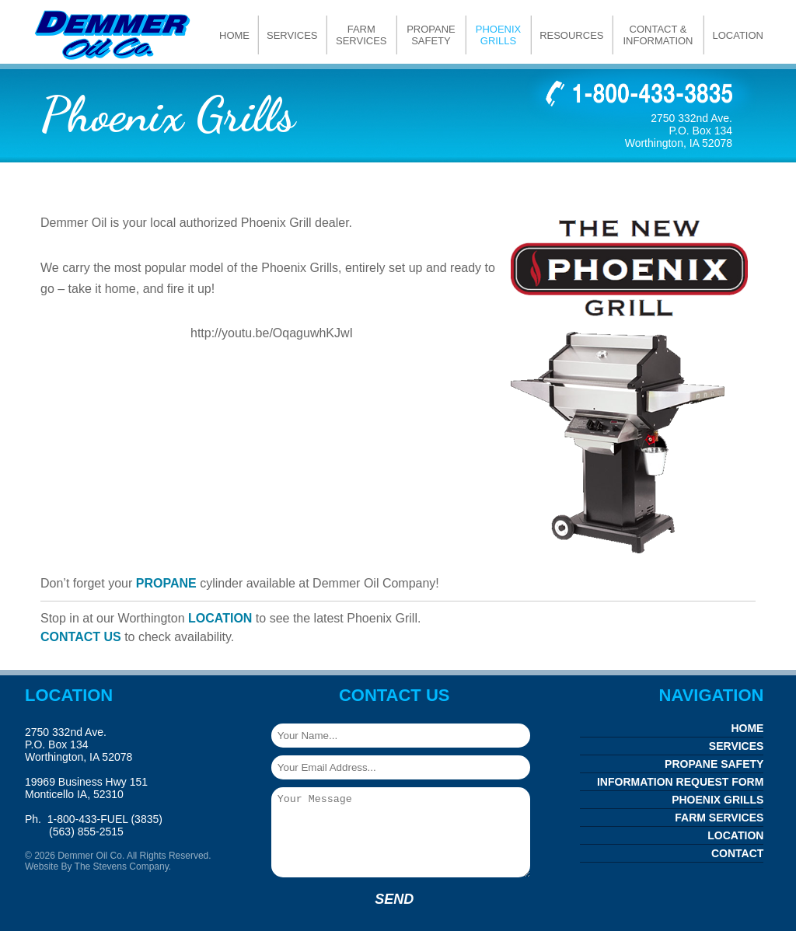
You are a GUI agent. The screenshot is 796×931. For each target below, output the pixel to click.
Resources (571, 35)
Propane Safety (431, 35)
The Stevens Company (122, 866)
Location (737, 35)
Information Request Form (680, 782)
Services (292, 35)
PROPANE (166, 583)
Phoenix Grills (499, 35)
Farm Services (361, 35)
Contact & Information (658, 35)
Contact (737, 853)
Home (234, 35)
